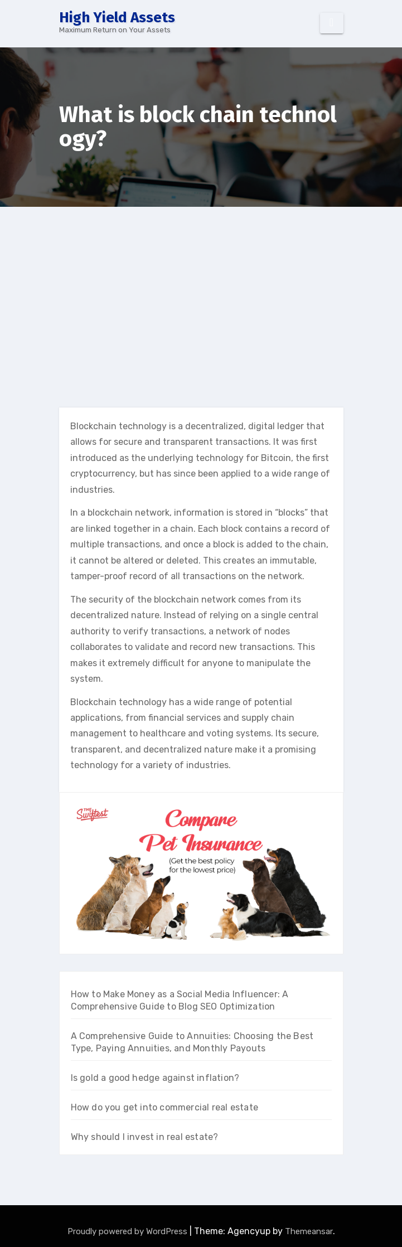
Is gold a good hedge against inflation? (155, 1078)
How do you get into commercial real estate (164, 1107)
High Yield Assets (117, 17)
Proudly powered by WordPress (128, 1231)
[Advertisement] (202, 290)
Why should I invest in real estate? (145, 1137)
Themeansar (309, 1231)
